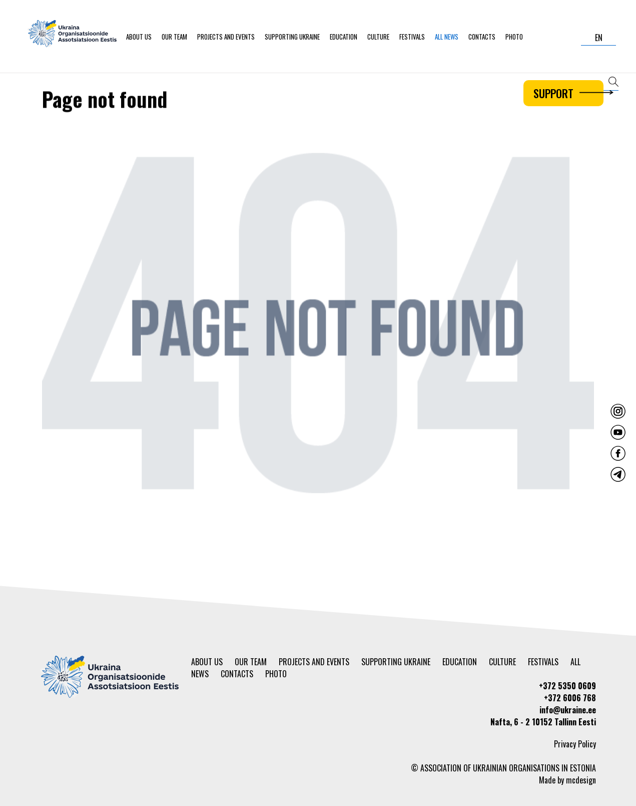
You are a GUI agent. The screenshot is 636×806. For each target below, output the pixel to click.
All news (446, 37)
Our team (174, 37)
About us (139, 37)
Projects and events (226, 37)
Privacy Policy (575, 744)
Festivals (412, 37)
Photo (514, 37)
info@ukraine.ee (567, 710)
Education (343, 37)
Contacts (481, 37)
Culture (378, 37)
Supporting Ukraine (292, 37)
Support (568, 93)
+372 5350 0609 (567, 686)
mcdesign (581, 780)
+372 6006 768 (570, 698)
